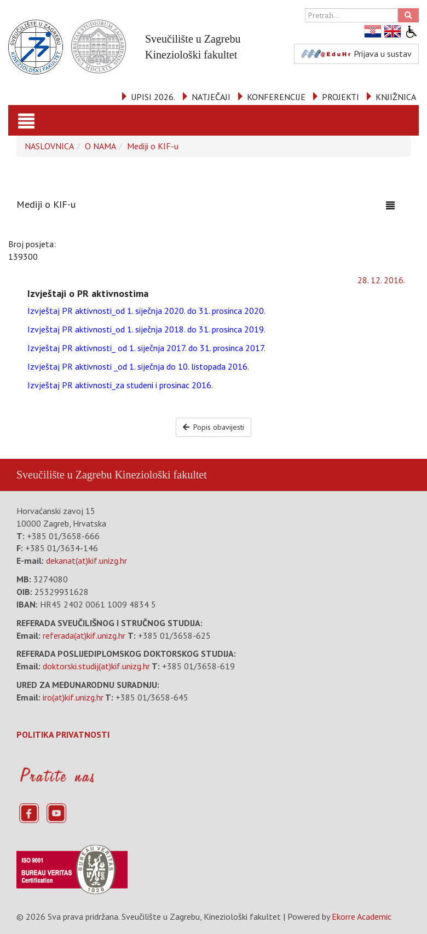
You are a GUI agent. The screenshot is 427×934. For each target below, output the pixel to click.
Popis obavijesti (214, 427)
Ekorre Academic (361, 916)
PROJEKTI (340, 96)
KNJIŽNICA (396, 96)
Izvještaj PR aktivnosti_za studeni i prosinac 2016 (119, 385)
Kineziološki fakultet (160, 475)
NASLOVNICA (49, 146)
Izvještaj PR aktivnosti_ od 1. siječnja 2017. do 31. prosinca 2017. (146, 347)
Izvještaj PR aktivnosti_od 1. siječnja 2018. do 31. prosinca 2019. (146, 329)
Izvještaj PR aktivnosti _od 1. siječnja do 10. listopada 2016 (137, 366)
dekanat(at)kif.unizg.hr (86, 560)
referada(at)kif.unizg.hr (84, 635)
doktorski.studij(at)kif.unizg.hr (96, 666)
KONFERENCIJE (276, 96)
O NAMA (100, 146)
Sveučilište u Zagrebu (64, 475)
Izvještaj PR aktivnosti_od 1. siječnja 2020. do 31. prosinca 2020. (146, 310)
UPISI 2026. (153, 96)
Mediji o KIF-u (152, 146)
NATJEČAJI (211, 96)
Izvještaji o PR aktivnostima (87, 293)
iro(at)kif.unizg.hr (73, 697)
